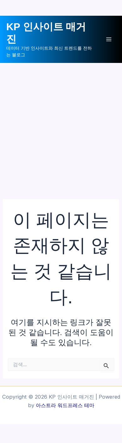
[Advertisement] (61, 127)
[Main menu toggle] (109, 39)
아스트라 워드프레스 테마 (65, 405)
